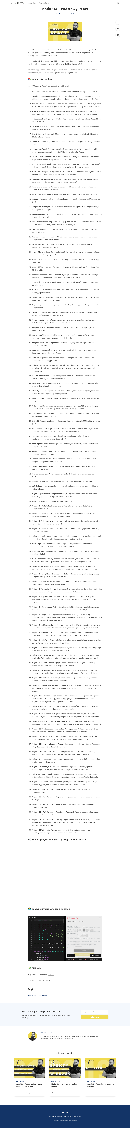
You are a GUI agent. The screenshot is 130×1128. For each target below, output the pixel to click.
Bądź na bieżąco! (94, 1017)
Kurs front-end (60, 14)
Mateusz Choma (46, 1033)
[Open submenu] (53, 3)
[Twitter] (118, 28)
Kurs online (32, 3)
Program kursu (44, 3)
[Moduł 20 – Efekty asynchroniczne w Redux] (65, 1089)
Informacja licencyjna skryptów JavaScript (65, 1120)
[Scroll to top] (118, 22)
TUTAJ (51, 974)
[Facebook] (118, 35)
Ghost (79, 1116)
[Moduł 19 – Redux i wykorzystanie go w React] (100, 1089)
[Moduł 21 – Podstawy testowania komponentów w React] (29, 1089)
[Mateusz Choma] (32, 1036)
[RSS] (67, 1112)
